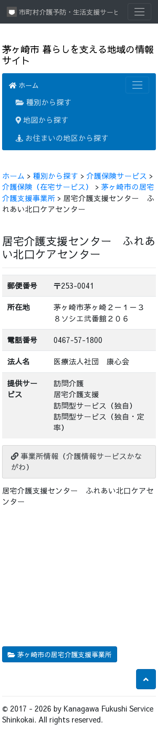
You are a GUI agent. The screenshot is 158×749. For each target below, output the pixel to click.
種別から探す (44, 102)
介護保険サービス (116, 175)
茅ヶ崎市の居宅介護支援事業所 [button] (60, 654)
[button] (146, 679)
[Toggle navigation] (139, 11)
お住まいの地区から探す (62, 138)
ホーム (24, 85)
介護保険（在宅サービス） (47, 186)
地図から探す (42, 119)
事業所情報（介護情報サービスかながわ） (76, 461)
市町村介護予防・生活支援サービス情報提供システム (62, 12)
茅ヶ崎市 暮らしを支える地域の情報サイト (77, 54)
